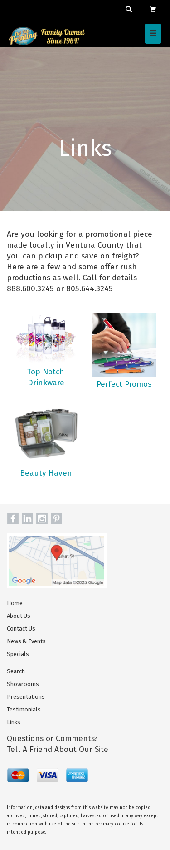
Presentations (26, 696)
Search (16, 671)
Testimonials (24, 709)
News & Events (26, 641)
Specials (18, 654)
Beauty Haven (46, 473)
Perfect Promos (124, 384)
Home (15, 603)
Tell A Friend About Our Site (57, 749)
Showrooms (23, 684)
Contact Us (21, 628)
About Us (18, 615)
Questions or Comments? (52, 738)
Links (13, 722)
